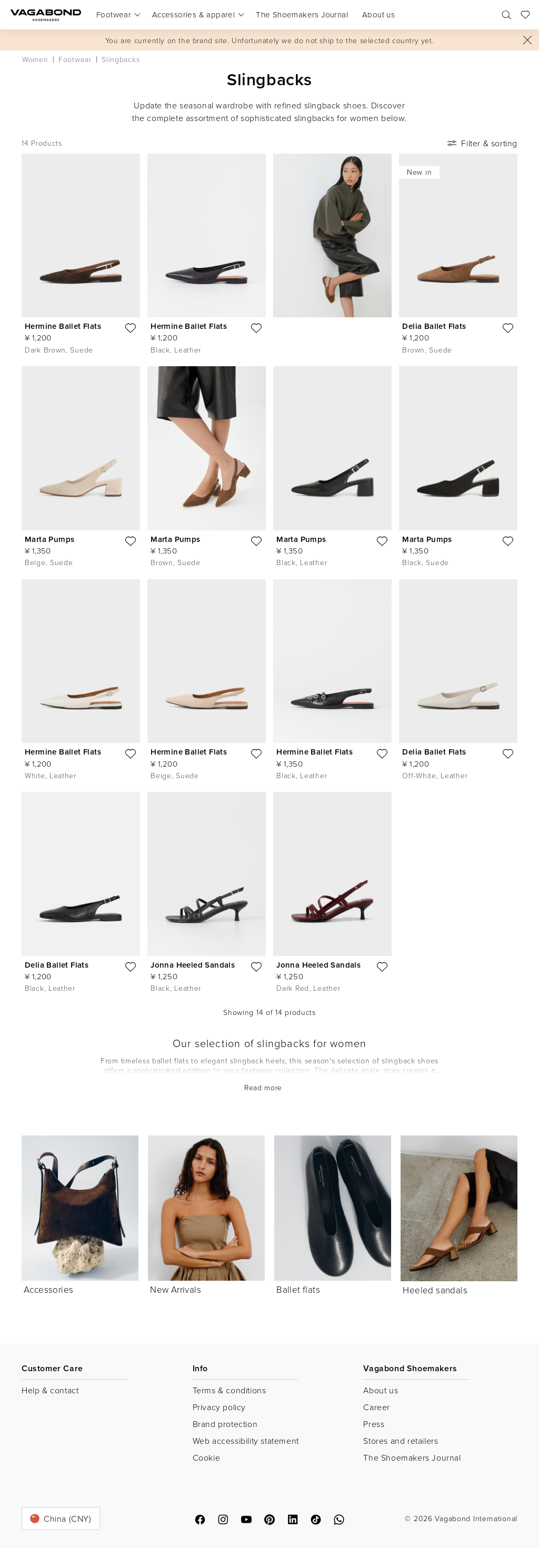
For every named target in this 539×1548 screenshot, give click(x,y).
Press (373, 1424)
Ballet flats (298, 1289)
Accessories (48, 1289)
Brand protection (225, 1424)
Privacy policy (219, 1407)
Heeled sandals (435, 1290)
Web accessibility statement (246, 1440)
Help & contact (50, 1390)
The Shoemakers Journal (412, 1457)
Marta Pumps (49, 539)
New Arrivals (175, 1289)
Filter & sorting (481, 143)
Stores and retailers (400, 1440)
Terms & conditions (229, 1390)
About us (380, 1390)
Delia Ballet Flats (434, 325)
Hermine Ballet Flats (63, 325)
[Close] (527, 40)
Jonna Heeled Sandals (193, 964)
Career (376, 1407)
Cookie (207, 1457)
